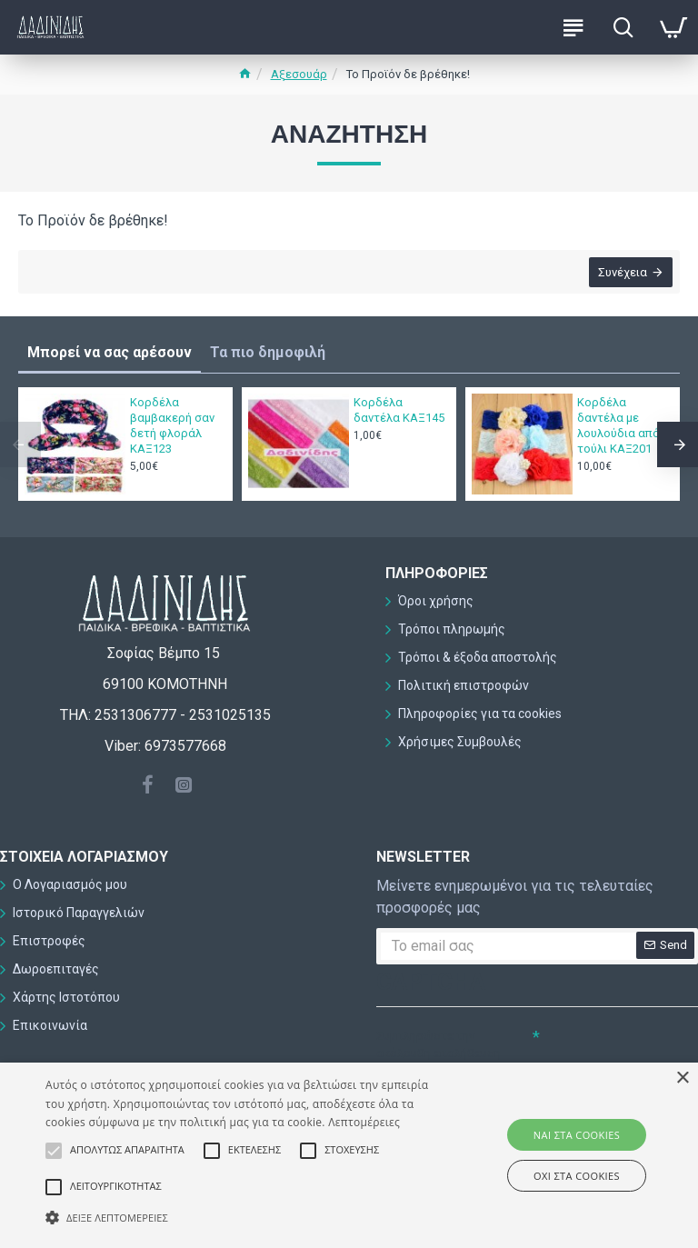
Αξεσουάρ (299, 74)
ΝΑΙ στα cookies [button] (576, 1135)
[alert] (349, 1155)
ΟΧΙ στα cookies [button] (576, 1176)
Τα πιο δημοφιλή (267, 352)
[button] (242, 1217)
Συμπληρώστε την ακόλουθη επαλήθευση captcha (438, 1053)
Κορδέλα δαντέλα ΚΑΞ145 (399, 409)
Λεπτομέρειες (364, 1122)
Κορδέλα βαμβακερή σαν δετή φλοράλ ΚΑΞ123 (172, 425)
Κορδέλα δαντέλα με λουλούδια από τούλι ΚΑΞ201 (618, 425)
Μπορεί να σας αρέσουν (109, 352)
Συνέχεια (620, 274)
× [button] (682, 1078)
